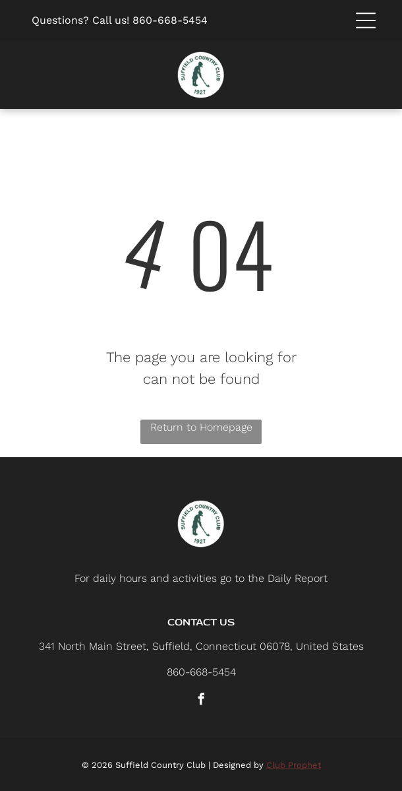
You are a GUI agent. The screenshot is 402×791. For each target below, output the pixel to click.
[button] (366, 20)
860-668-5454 (170, 20)
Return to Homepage (201, 427)
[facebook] (201, 701)
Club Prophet (293, 765)
